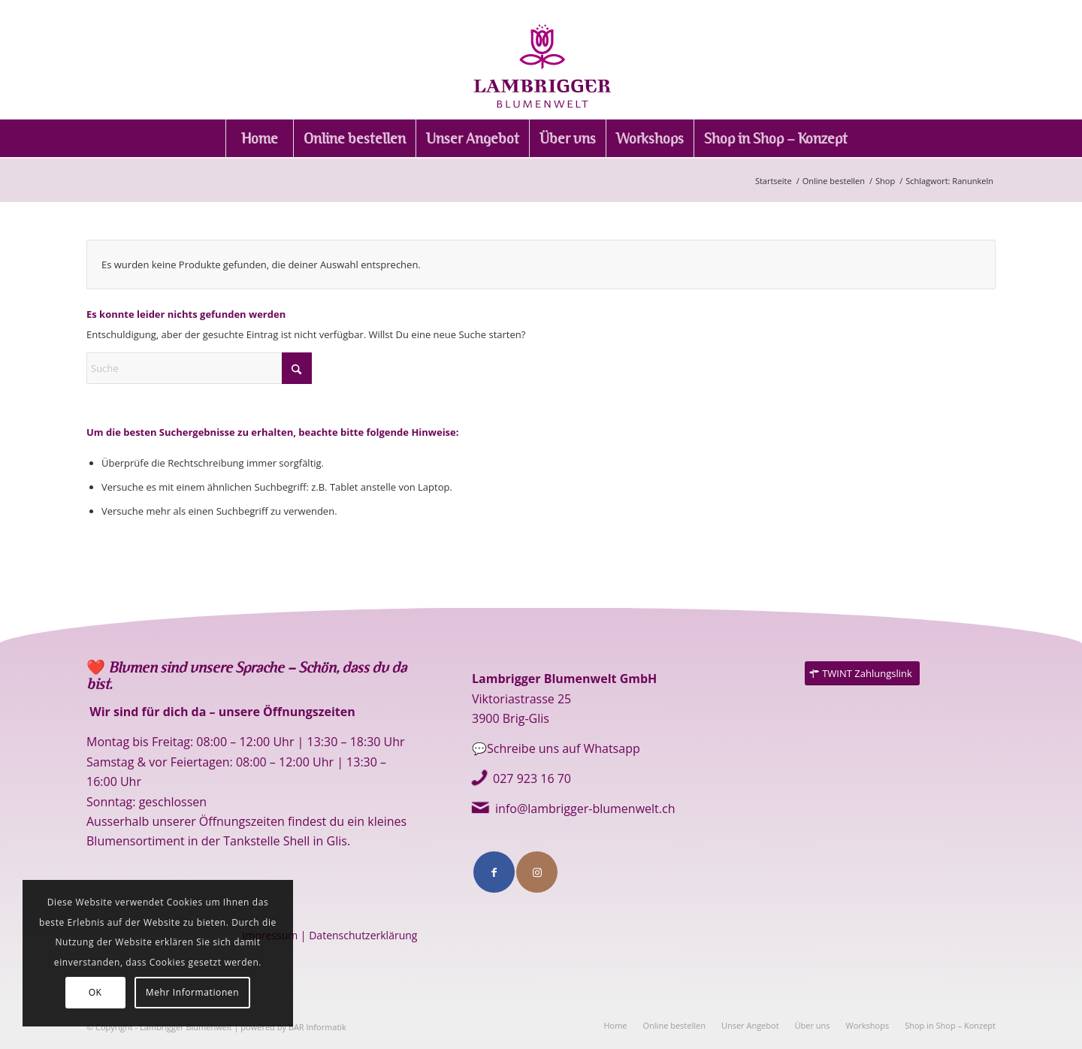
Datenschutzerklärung (363, 935)
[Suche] (199, 368)
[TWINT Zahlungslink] (862, 673)
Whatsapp (609, 748)
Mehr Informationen (192, 992)
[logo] (541, 59)
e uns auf (555, 748)
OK (95, 992)
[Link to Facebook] (494, 872)
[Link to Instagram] (537, 872)
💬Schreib (500, 748)
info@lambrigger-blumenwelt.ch (585, 808)
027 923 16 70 (532, 778)
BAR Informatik (317, 1026)
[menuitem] (259, 138)
